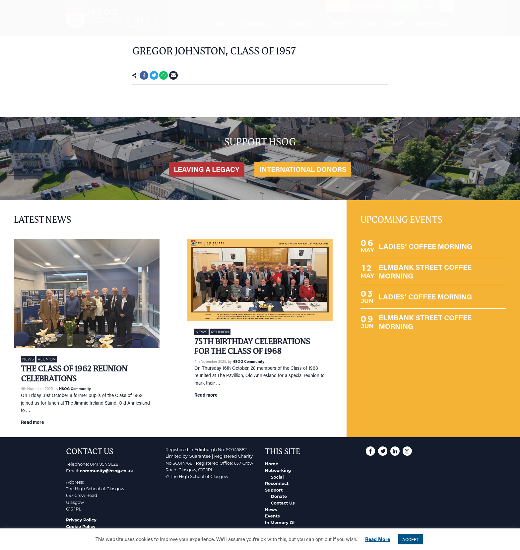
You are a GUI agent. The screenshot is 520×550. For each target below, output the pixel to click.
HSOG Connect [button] (371, 6)
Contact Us (283, 503)
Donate (279, 496)
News (28, 359)
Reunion (47, 359)
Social (277, 477)
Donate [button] (405, 6)
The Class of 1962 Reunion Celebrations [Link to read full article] (74, 373)
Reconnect (277, 483)
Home (271, 463)
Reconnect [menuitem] (300, 24)
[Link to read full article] (87, 293)
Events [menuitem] (396, 24)
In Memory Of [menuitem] (432, 24)
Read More (377, 539)
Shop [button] (428, 6)
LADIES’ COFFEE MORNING (425, 246)
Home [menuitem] (221, 24)
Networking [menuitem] (254, 24)
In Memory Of (280, 522)
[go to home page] (112, 18)
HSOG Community (75, 388)
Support (274, 490)
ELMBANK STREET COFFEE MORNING (425, 271)
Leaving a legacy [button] (206, 169)
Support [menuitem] (336, 24)
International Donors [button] (302, 169)
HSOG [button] (338, 6)
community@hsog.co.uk (106, 470)
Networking (278, 470)
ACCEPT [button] (410, 539)
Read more (32, 422)
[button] (283, 6)
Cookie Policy (81, 526)
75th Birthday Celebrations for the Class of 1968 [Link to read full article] (252, 346)
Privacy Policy (81, 519)
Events (272, 515)
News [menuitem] (369, 24)
